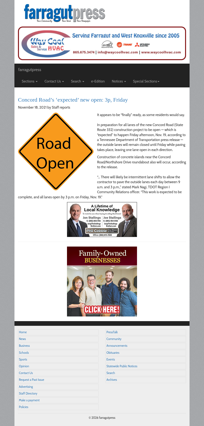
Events (110, 359)
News (22, 339)
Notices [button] (119, 81)
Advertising (26, 386)
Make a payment (29, 400)
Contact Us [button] (54, 81)
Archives (111, 379)
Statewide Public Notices (121, 366)
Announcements (116, 345)
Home (23, 332)
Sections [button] (30, 81)
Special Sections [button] (146, 81)
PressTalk (112, 332)
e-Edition (98, 81)
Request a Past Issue (31, 379)
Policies (23, 407)
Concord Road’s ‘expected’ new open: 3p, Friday (73, 100)
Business (24, 345)
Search (110, 373)
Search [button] (77, 81)
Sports (23, 359)
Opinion (24, 366)
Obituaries (112, 352)
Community (113, 339)
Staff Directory (28, 393)
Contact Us (26, 373)
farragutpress (29, 69)
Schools (24, 352)
